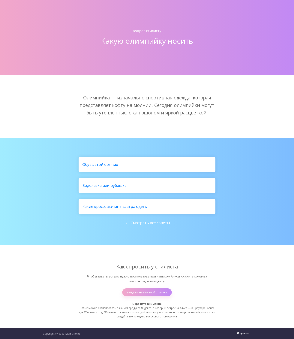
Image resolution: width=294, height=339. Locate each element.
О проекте (243, 333)
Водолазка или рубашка (104, 185)
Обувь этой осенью (100, 164)
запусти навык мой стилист (147, 292)
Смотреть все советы (147, 222)
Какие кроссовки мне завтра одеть (114, 206)
